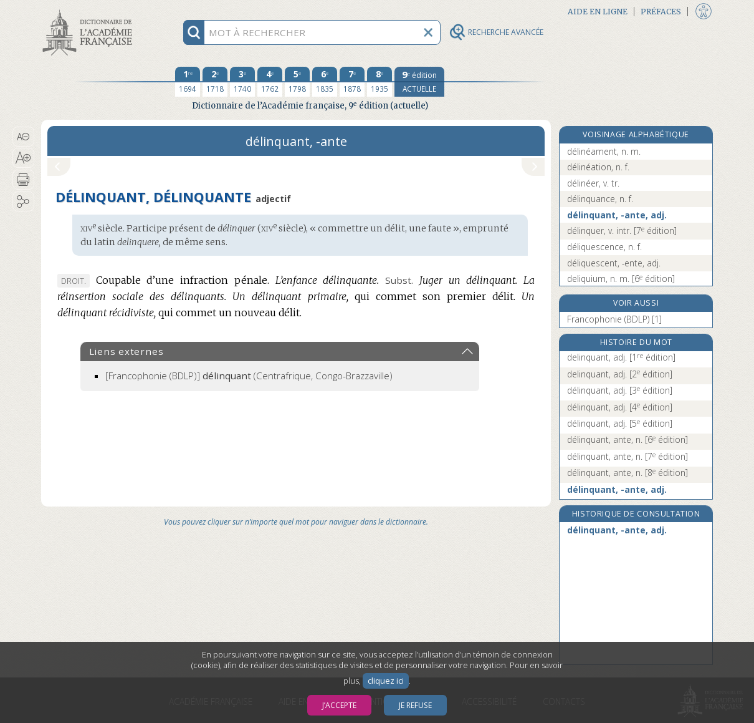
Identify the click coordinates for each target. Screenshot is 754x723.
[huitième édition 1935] (379, 82)
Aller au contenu (90, 11)
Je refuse (415, 705)
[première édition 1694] (187, 82)
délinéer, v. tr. (593, 183)
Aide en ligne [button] (598, 11)
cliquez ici (386, 681)
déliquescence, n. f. (604, 247)
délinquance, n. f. (600, 199)
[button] (23, 137)
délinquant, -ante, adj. (617, 215)
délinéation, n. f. (598, 167)
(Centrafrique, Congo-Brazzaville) (249, 375)
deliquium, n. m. (621, 278)
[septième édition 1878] (352, 82)
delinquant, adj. (621, 357)
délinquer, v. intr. (622, 230)
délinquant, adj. (619, 390)
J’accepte (339, 705)
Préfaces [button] (661, 11)
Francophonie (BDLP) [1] (614, 319)
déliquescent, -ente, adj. (614, 263)
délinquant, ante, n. (627, 439)
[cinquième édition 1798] (297, 82)
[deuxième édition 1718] (215, 82)
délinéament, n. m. (604, 151)
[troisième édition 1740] (242, 82)
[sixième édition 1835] (324, 82)
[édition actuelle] (419, 82)
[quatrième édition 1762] (269, 82)
